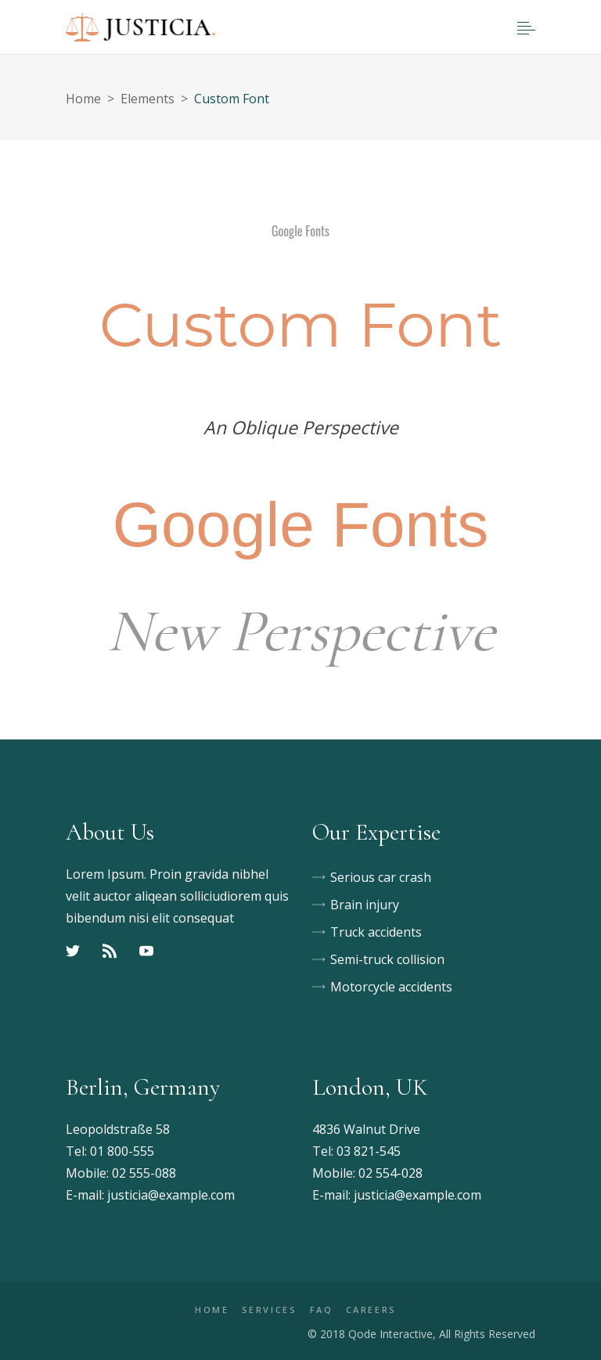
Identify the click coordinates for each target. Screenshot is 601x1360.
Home (83, 98)
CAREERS (371, 1309)
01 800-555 (122, 1151)
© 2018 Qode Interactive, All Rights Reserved (421, 1333)
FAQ (321, 1309)
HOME (212, 1309)
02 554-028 (390, 1173)
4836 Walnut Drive (366, 1129)
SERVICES (269, 1309)
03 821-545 (368, 1151)
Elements (148, 98)
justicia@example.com (171, 1194)
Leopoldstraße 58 (118, 1129)
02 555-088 (144, 1173)
